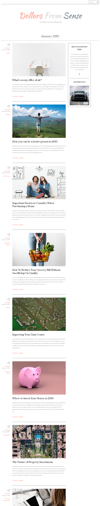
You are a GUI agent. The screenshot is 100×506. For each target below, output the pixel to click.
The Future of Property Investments (32, 462)
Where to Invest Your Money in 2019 (32, 398)
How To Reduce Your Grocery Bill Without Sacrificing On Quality (36, 271)
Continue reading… (18, 96)
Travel (57, 30)
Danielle (8, 48)
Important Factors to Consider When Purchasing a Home (33, 205)
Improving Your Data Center (28, 334)
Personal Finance (43, 30)
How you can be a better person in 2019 (34, 141)
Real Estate (79, 30)
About (18, 30)
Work (67, 30)
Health (29, 30)
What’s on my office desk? (27, 80)
